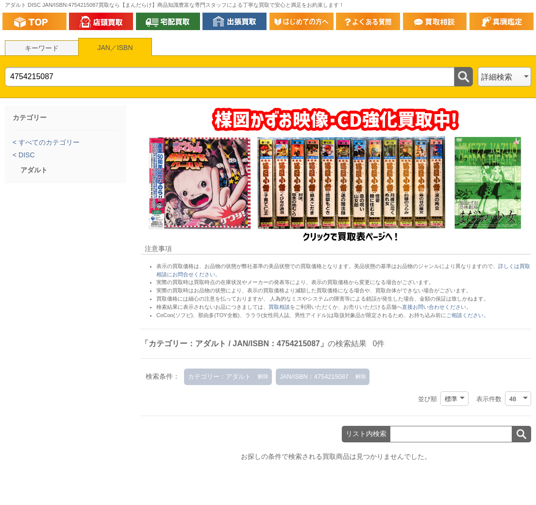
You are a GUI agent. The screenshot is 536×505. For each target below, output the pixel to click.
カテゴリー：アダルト (219, 376)
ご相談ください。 (467, 315)
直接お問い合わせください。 (436, 307)
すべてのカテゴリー (48, 142)
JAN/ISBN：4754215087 (314, 376)
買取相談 (279, 307)
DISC (25, 155)
